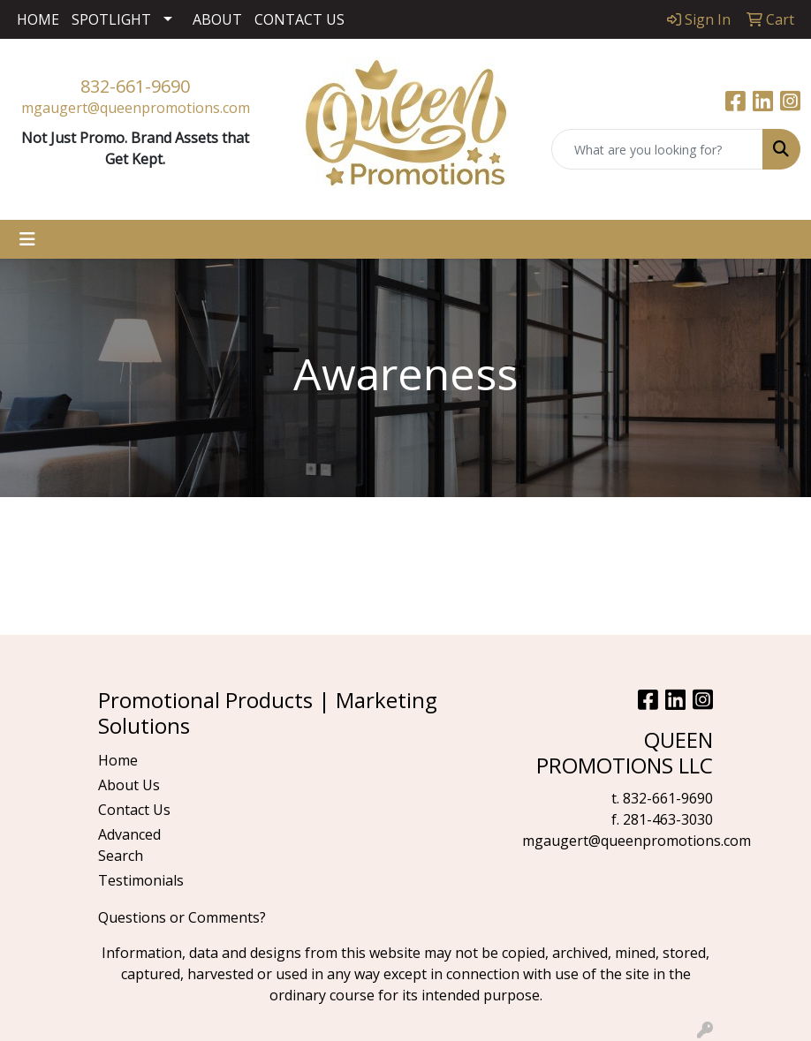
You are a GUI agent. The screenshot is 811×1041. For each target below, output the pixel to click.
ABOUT (217, 19)
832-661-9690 (135, 86)
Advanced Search (129, 845)
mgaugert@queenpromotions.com (135, 107)
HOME (38, 19)
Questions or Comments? (182, 917)
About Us (129, 785)
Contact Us (134, 809)
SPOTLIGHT (111, 19)
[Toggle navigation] (27, 239)
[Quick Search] (657, 149)
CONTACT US (299, 19)
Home (118, 760)
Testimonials (140, 880)
